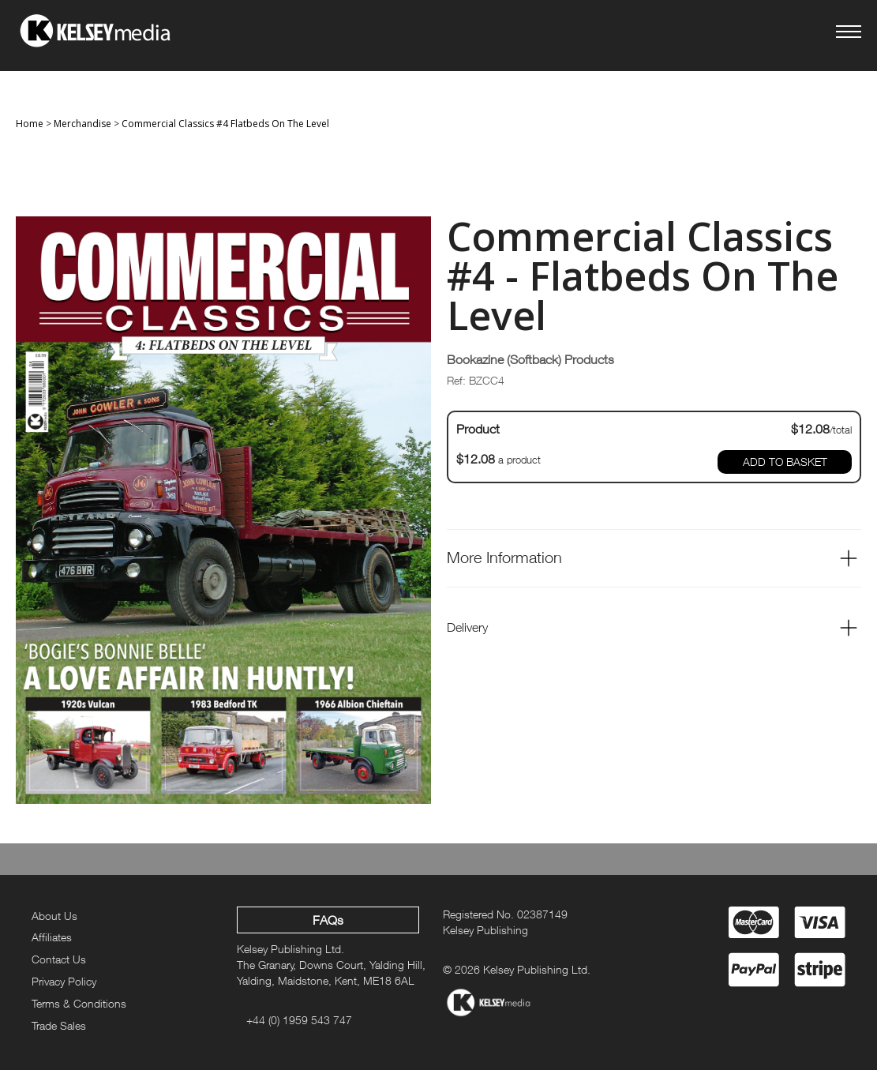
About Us (54, 915)
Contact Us (59, 959)
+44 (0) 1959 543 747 (299, 1020)
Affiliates (52, 937)
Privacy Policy (64, 981)
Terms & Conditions (79, 1003)
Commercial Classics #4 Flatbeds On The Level (225, 123)
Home (29, 123)
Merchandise (82, 123)
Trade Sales (59, 1025)
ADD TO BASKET (785, 461)
